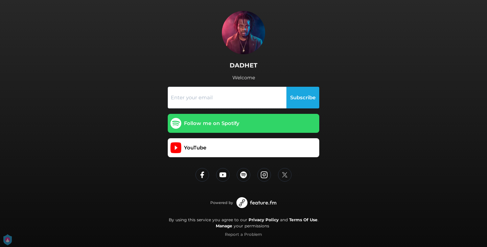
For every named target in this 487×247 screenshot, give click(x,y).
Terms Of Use (303, 219)
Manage (224, 225)
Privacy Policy (264, 219)
